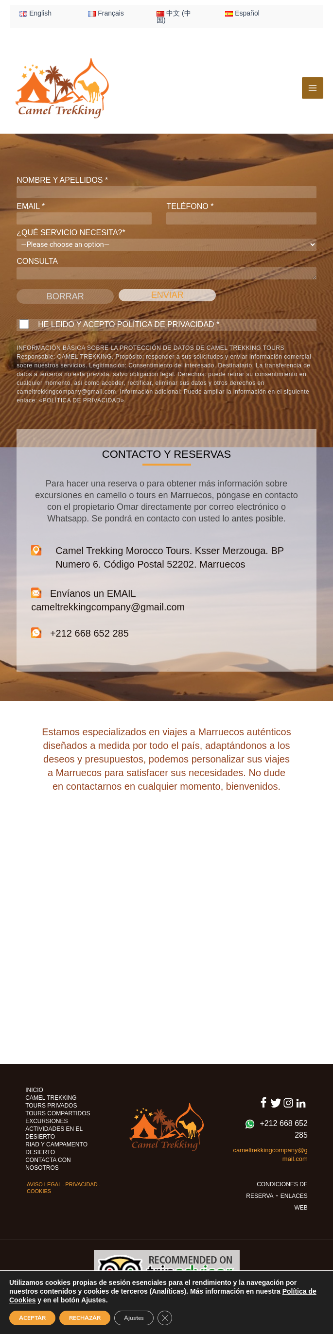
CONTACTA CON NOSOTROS (48, 1164)
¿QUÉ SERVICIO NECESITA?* (166, 239)
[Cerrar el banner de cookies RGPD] (165, 1318)
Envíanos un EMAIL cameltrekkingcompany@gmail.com (108, 600)
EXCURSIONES (46, 1121)
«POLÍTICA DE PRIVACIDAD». (82, 400)
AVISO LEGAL (44, 1184)
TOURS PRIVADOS (51, 1105)
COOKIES (39, 1191)
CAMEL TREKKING (50, 1097)
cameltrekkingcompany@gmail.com (66, 391)
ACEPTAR (32, 1318)
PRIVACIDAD (81, 1184)
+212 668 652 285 (80, 633)
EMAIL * (84, 213)
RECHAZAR (85, 1318)
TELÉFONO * (241, 213)
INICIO (34, 1090)
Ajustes (134, 1318)
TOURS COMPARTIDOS (57, 1113)
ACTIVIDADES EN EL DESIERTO (54, 1133)
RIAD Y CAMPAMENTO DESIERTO (56, 1148)
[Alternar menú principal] (312, 88)
